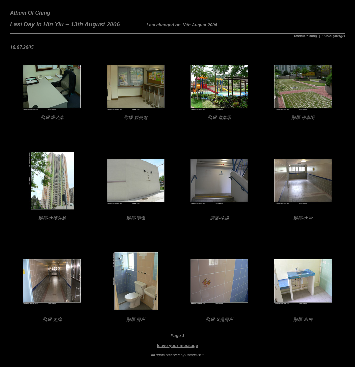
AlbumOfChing (305, 36)
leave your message (177, 345)
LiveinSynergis (333, 36)
